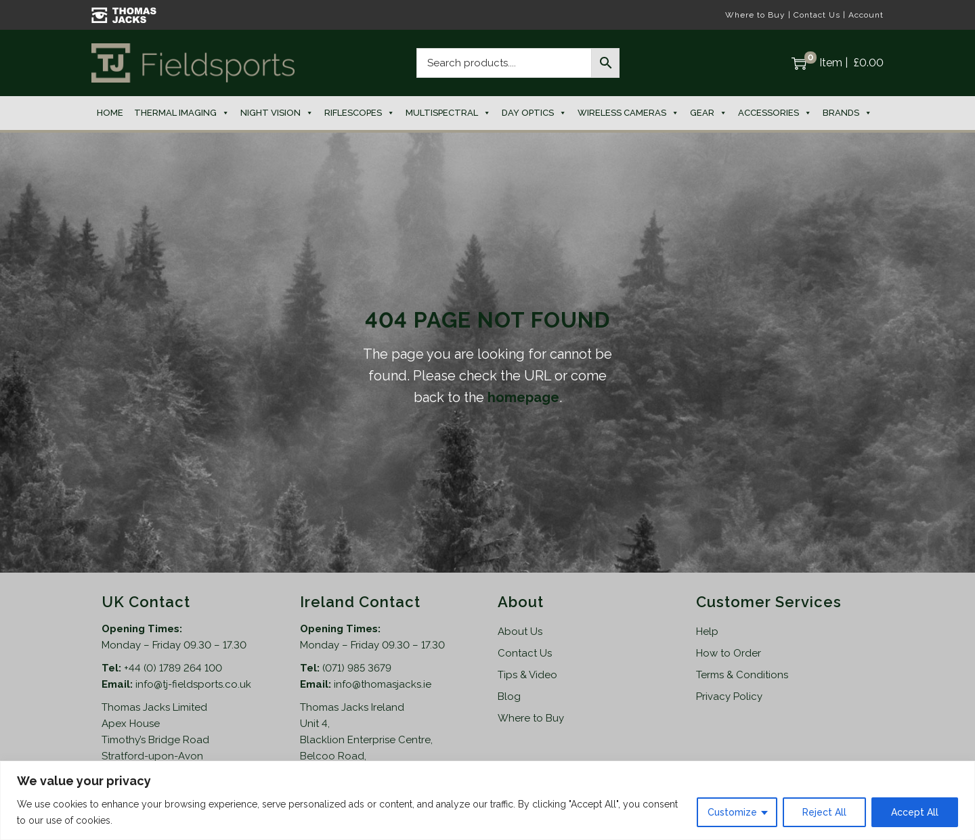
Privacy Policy (729, 696)
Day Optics (534, 113)
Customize (732, 812)
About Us (520, 631)
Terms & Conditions (742, 675)
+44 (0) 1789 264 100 (173, 668)
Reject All (824, 812)
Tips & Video (527, 675)
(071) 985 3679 (356, 668)
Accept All (914, 812)
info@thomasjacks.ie (382, 684)
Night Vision (276, 113)
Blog (509, 696)
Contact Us (817, 15)
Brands (847, 113)
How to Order (728, 653)
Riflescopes (359, 113)
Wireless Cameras (628, 113)
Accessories (775, 113)
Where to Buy (755, 15)
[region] (487, 800)
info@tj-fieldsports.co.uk (193, 684)
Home (110, 113)
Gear (708, 113)
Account (866, 15)
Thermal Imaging (182, 113)
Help (707, 631)
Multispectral (448, 113)
